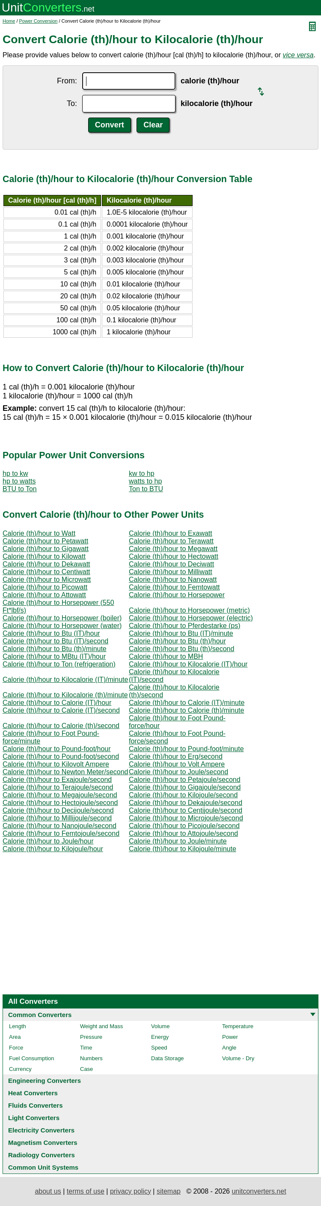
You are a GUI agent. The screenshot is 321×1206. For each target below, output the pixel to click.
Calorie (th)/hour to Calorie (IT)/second (61, 710)
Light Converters (33, 1117)
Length (17, 1026)
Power (230, 1037)
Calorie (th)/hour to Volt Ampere (177, 764)
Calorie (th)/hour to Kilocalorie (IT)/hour (188, 664)
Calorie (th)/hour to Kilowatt (44, 556)
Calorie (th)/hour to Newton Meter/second (65, 771)
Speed (159, 1047)
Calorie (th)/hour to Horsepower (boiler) (62, 618)
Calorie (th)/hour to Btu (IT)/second (55, 641)
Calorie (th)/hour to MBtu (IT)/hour (54, 656)
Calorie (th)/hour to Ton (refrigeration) (59, 664)
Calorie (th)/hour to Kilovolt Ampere (56, 764)
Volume (160, 1026)
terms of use (85, 1191)
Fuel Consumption (31, 1058)
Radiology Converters (41, 1155)
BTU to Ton (20, 488)
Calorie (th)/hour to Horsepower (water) (62, 625)
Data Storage (167, 1058)
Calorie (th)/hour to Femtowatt (174, 587)
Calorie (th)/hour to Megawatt (173, 548)
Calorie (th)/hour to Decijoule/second (58, 810)
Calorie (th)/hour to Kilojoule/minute (182, 848)
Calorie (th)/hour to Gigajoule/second (185, 787)
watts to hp (145, 481)
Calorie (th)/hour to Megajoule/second (60, 795)
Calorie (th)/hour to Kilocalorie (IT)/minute (65, 679)
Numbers (91, 1058)
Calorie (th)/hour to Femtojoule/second (61, 833)
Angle (229, 1047)
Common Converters (39, 1014)
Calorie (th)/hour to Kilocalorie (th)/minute (65, 695)
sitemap (169, 1191)
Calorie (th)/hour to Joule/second (178, 771)
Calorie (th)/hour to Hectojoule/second (60, 802)
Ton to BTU (146, 488)
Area (15, 1037)
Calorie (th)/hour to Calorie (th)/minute (186, 710)
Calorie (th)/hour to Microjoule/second (186, 818)
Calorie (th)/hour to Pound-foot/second (61, 756)
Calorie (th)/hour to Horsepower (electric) (191, 618)
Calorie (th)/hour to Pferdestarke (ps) (185, 625)
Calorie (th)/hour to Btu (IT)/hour (51, 633)
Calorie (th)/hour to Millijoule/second (57, 818)
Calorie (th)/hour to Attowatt (44, 595)
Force (16, 1047)
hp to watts (19, 481)
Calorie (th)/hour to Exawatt (170, 533)
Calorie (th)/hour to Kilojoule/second (183, 795)
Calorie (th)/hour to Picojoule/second (184, 825)
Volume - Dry (238, 1058)
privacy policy (130, 1191)
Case (86, 1069)
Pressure (91, 1037)
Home (9, 21)
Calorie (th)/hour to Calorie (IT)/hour (57, 702)
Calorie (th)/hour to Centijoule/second (185, 810)
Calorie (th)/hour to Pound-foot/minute (186, 748)
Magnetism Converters (42, 1142)
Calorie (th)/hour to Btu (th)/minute (55, 648)
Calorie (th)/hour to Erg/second (176, 756)
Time (86, 1047)
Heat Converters (33, 1093)
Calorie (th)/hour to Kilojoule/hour (53, 848)
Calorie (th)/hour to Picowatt (45, 587)
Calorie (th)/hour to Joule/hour (48, 841)
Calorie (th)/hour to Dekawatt (46, 564)
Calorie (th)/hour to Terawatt (171, 541)
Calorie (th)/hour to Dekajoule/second (185, 802)
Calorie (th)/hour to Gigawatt (46, 548)
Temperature (237, 1026)
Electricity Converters (41, 1130)
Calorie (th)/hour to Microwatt (47, 579)
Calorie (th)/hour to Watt (39, 533)
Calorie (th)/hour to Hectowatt (173, 556)
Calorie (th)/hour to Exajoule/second (57, 779)
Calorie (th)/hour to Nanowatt (173, 579)
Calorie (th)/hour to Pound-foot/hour (57, 748)
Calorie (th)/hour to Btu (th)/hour (177, 641)
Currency (20, 1069)
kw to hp (142, 473)
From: (67, 81)
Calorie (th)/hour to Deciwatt (171, 564)
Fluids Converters (35, 1105)
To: (72, 103)
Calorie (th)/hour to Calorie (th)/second (61, 725)
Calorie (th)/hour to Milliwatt (170, 571)
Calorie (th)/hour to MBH (166, 656)
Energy (160, 1037)
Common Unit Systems (43, 1167)
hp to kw (15, 473)
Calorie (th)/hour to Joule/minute (178, 841)
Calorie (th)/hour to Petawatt (45, 541)
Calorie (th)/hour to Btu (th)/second (181, 648)
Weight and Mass (101, 1026)
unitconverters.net (259, 1191)
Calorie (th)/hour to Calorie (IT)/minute (186, 702)
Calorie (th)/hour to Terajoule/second (58, 787)
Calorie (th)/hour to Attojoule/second (183, 833)
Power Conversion (38, 21)
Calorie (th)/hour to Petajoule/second (185, 779)
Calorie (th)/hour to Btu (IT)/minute (181, 633)
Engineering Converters (44, 1080)
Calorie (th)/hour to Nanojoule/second (59, 825)
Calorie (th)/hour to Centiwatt (46, 571)
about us (48, 1191)
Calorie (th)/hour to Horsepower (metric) (189, 610)
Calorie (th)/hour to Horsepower (177, 595)
